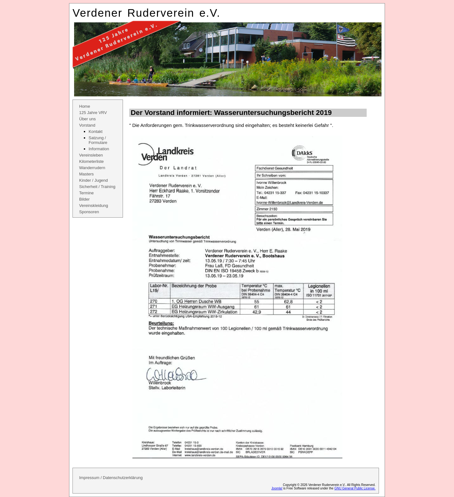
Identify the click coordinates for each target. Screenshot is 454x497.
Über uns (87, 119)
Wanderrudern (92, 167)
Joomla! (276, 488)
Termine (86, 193)
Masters (86, 174)
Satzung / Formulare (98, 140)
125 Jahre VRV (93, 112)
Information (99, 148)
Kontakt (95, 131)
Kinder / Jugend (93, 180)
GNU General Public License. (354, 488)
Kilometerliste (91, 161)
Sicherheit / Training (97, 186)
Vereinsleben (91, 155)
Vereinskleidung (93, 205)
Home (84, 106)
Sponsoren (89, 211)
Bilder (84, 199)
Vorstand (87, 125)
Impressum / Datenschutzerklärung (111, 477)
